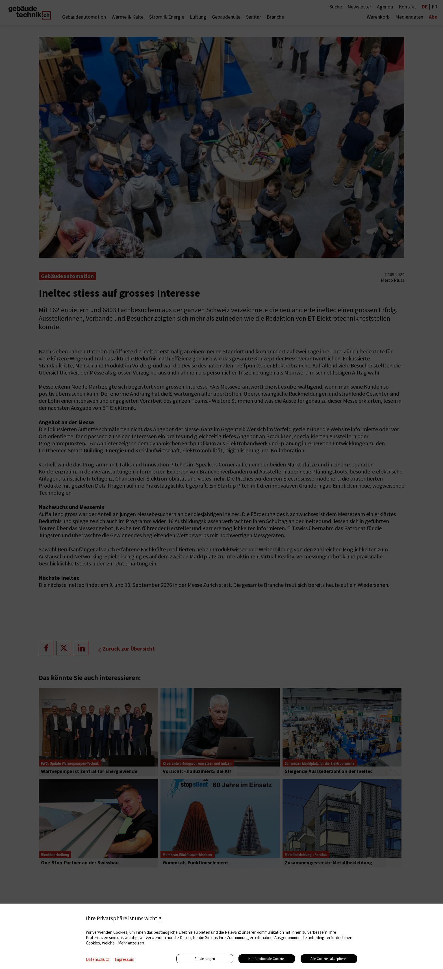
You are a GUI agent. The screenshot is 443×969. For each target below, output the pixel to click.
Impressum (124, 959)
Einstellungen (205, 958)
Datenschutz (97, 959)
